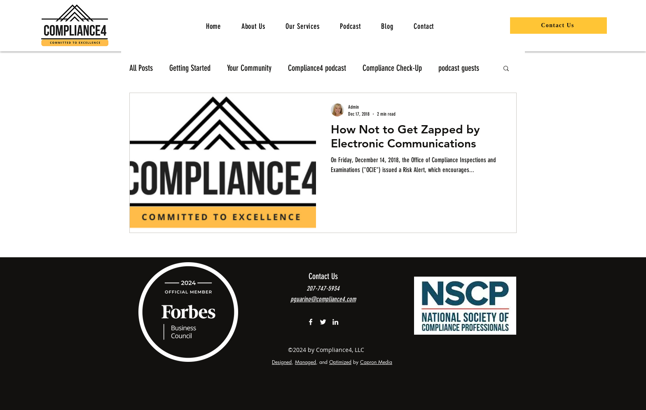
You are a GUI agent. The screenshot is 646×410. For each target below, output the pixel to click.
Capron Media (376, 362)
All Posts (141, 68)
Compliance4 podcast (317, 68)
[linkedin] (335, 322)
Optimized (340, 362)
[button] (302, 26)
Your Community (249, 68)
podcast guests (458, 68)
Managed (305, 362)
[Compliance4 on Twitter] (323, 322)
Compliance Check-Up (392, 68)
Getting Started (190, 68)
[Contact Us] (558, 25)
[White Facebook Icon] (311, 322)
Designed (282, 362)
